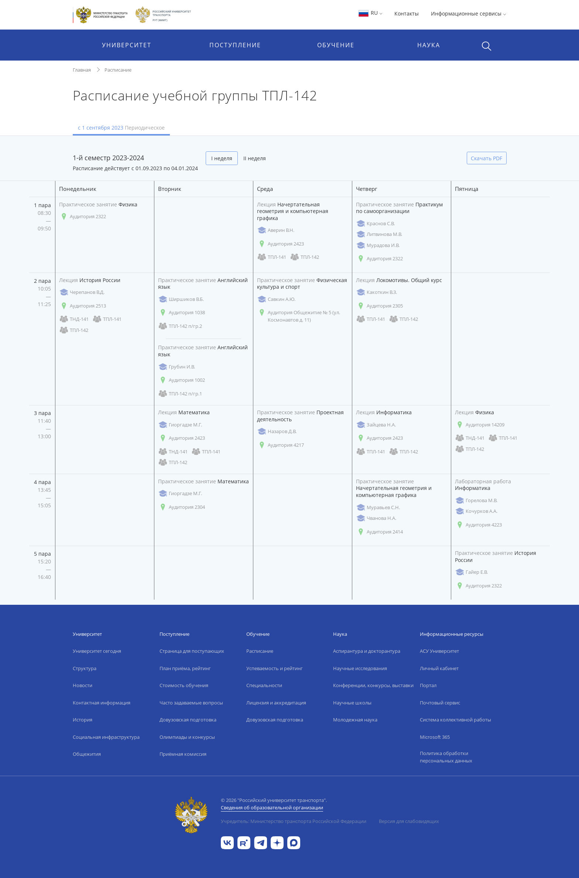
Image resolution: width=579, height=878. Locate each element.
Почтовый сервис (440, 702)
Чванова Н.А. (376, 518)
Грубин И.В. (176, 366)
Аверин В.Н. (275, 230)
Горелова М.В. (476, 500)
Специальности (264, 685)
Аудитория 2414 (379, 531)
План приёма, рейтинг (185, 668)
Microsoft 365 (435, 737)
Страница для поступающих (192, 651)
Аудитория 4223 (478, 524)
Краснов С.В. (375, 223)
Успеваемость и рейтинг (274, 668)
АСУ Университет (439, 651)
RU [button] (370, 12)
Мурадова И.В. (378, 245)
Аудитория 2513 (82, 305)
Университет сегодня (97, 651)
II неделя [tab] (254, 158)
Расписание (118, 69)
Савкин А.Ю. (276, 299)
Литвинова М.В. (379, 234)
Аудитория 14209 (479, 424)
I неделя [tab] (221, 158)
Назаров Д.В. (277, 431)
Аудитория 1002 (181, 380)
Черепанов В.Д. (82, 292)
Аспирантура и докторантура (366, 651)
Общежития (87, 754)
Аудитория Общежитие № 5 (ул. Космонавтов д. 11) (298, 316)
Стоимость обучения (184, 685)
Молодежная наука (355, 719)
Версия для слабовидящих (409, 821)
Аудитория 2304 (181, 507)
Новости (82, 685)
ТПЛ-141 (271, 257)
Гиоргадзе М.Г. (180, 424)
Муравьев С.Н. (378, 507)
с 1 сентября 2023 (121, 127)
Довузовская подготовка (188, 719)
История (82, 719)
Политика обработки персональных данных (446, 757)
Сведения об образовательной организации (272, 807)
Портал (428, 685)
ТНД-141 (74, 319)
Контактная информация (101, 702)
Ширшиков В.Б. (181, 299)
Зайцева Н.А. (376, 424)
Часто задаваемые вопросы (191, 702)
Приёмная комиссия (183, 754)
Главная (82, 69)
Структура (84, 668)
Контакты (406, 13)
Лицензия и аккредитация (276, 702)
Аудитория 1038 (181, 312)
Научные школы (352, 702)
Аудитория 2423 (280, 243)
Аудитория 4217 (280, 445)
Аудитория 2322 (82, 216)
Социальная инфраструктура (106, 737)
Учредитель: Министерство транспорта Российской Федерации (293, 821)
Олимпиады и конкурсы (187, 737)
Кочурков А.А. (476, 511)
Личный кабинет (439, 668)
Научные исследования (360, 668)
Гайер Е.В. (471, 572)
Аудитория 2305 (379, 305)
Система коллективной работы (455, 719)
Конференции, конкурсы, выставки (373, 685)
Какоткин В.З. (376, 292)
